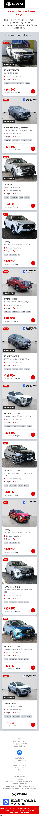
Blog (19, 770)
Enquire (7, 79)
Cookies (19, 779)
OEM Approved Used (19, 743)
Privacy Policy (19, 777)
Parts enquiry (19, 763)
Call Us (16, 79)
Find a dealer (19, 767)
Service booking (19, 765)
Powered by (22, 811)
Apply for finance (19, 760)
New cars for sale (19, 741)
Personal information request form (19, 781)
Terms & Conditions (19, 784)
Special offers (19, 746)
